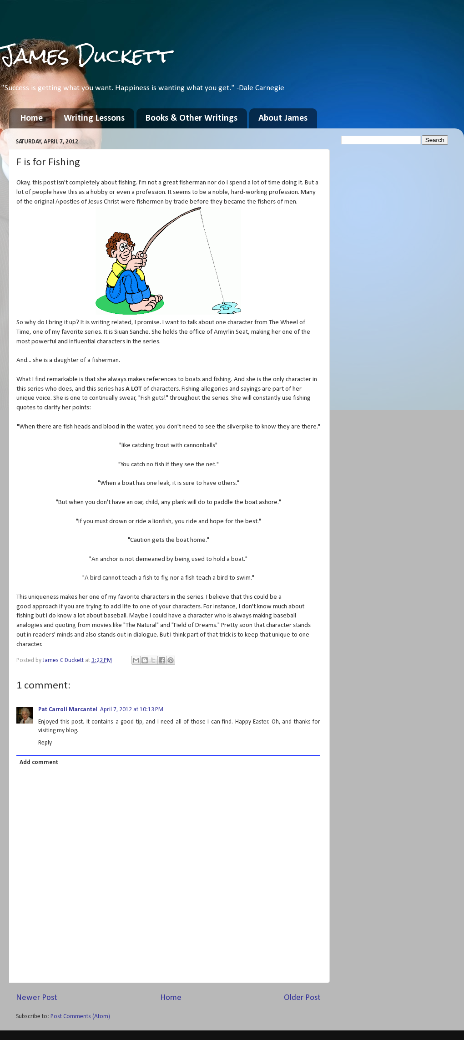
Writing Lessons (94, 118)
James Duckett (85, 55)
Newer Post (36, 998)
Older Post (302, 998)
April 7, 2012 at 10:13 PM (131, 710)
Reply (45, 743)
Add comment (39, 762)
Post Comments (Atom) (80, 1017)
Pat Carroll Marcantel (67, 710)
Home (31, 118)
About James (283, 118)
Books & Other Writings (191, 118)
